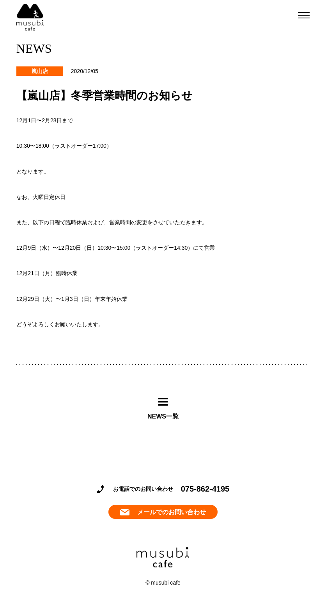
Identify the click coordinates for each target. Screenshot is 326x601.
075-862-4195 (205, 489)
